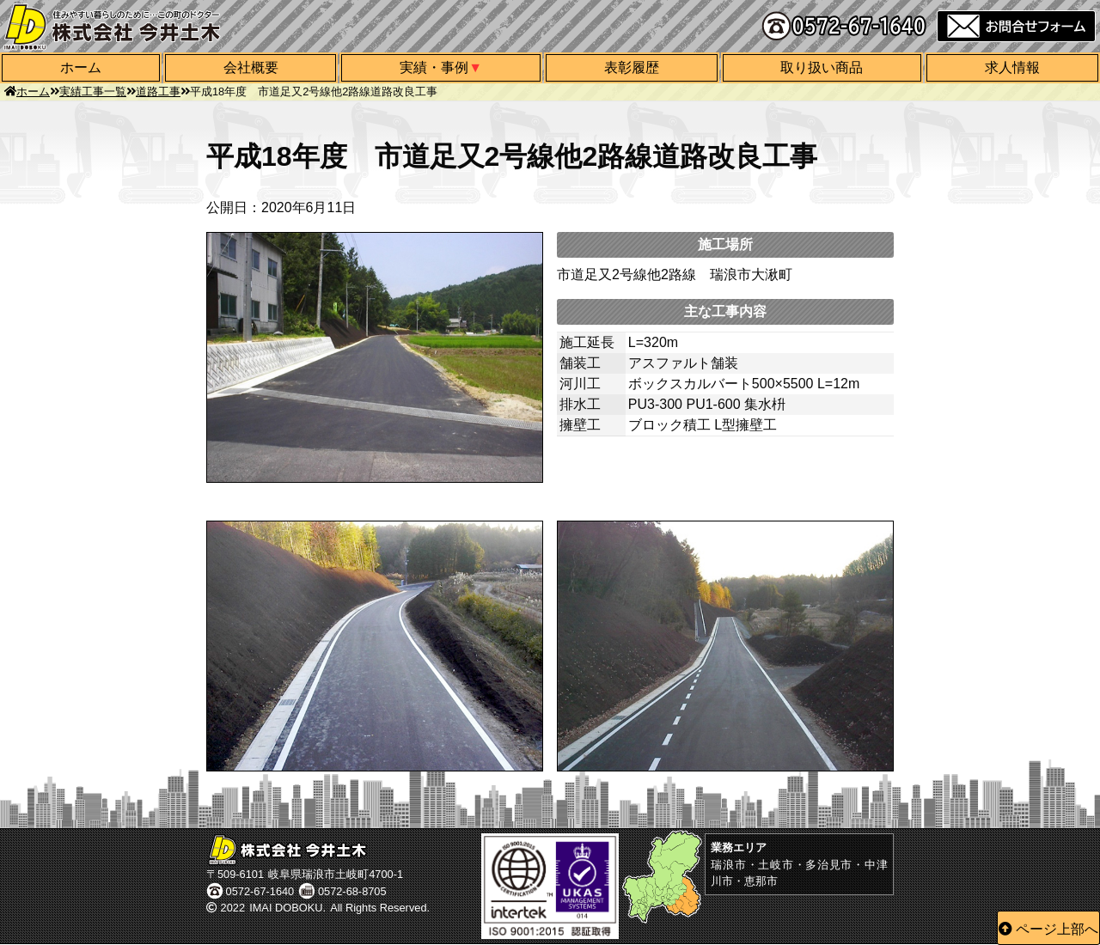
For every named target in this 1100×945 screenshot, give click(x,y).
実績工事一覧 (92, 91)
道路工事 (158, 91)
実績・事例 (434, 67)
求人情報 (1012, 67)
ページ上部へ (1057, 929)
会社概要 (250, 67)
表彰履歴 (631, 67)
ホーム (80, 67)
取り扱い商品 (821, 67)
